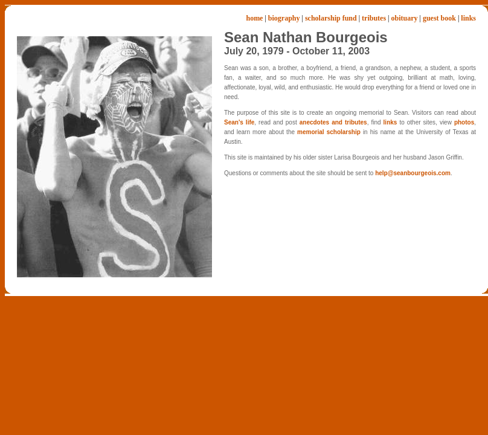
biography (284, 18)
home (254, 18)
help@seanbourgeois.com (413, 173)
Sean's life (239, 122)
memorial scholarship (329, 132)
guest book (439, 18)
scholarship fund (331, 18)
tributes (374, 18)
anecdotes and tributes (333, 122)
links (468, 18)
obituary (404, 18)
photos (464, 122)
